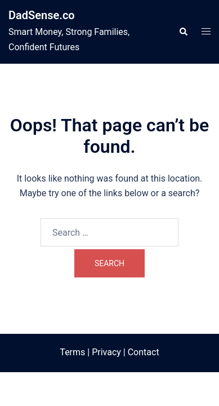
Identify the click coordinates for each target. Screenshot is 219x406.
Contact (143, 352)
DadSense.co (41, 15)
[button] (182, 31)
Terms (72, 352)
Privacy (106, 352)
